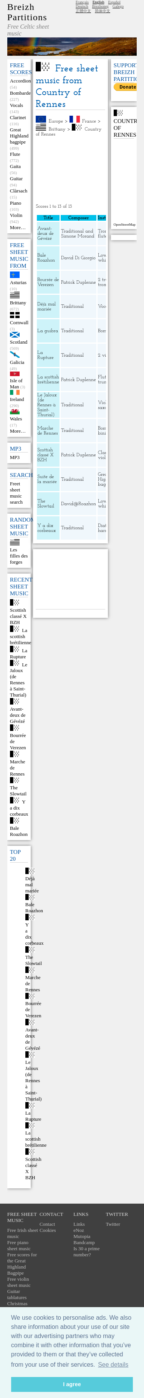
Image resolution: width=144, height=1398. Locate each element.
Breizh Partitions (27, 12)
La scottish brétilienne (20, 636)
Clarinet (18, 117)
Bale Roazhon (19, 831)
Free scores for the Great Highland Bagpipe (22, 1264)
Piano (16, 203)
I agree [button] (72, 1384)
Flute (15, 154)
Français (82, 2)
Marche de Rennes (47, 431)
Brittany (18, 302)
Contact (47, 1224)
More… (18, 227)
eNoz (78, 1230)
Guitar (16, 178)
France (89, 121)
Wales (16, 419)
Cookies (48, 1230)
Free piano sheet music (19, 1245)
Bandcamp (84, 1242)
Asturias (18, 282)
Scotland (19, 342)
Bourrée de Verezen (48, 282)
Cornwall (19, 322)
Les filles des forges (19, 556)
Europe (56, 121)
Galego (118, 6)
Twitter (113, 1224)
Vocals (16, 105)
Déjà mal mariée (32, 885)
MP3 (15, 457)
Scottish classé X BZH (18, 616)
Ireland (17, 399)
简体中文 (102, 11)
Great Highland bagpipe (19, 136)
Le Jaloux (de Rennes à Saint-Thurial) (18, 679)
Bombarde (20, 93)
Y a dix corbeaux (19, 808)
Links (79, 1224)
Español (114, 2)
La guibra (47, 330)
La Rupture (18, 653)
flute (102, 236)
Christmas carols (17, 1306)
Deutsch (82, 6)
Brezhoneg (100, 6)
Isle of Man (16, 384)
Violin (16, 215)
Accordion (20, 81)
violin (104, 457)
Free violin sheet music (19, 1282)
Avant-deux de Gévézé (18, 715)
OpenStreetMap (125, 224)
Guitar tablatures (17, 1294)
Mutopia (81, 1236)
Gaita (15, 166)
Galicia (17, 362)
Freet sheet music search (16, 493)
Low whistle (105, 258)
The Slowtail (18, 791)
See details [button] (113, 1364)
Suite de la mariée (47, 479)
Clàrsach (18, 191)
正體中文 (83, 11)
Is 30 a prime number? (86, 1251)
